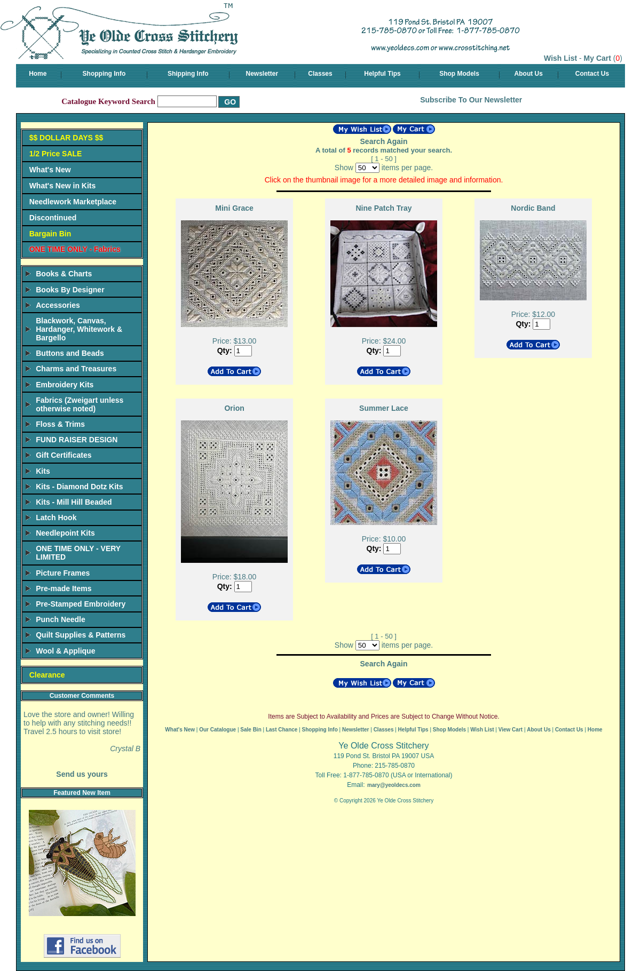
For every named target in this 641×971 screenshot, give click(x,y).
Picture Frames (63, 573)
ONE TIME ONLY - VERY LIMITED (78, 552)
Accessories (58, 305)
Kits (43, 471)
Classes (320, 73)
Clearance (47, 675)
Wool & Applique (65, 651)
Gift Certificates (63, 455)
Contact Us (592, 73)
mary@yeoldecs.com (394, 785)
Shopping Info (104, 73)
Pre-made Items (63, 588)
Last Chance (281, 730)
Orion (234, 408)
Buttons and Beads (70, 353)
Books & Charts (64, 273)
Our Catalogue (217, 730)
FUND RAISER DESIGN (76, 439)
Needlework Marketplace (72, 201)
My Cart (597, 58)
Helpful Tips (382, 73)
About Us (529, 73)
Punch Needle (60, 619)
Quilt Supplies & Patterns (80, 635)
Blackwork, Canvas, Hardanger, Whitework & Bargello (79, 329)
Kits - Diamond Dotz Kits (79, 486)
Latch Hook (56, 517)
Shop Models (459, 73)
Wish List (560, 58)
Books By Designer (70, 289)
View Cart (510, 730)
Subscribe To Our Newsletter (471, 99)
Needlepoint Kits (65, 533)
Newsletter (262, 73)
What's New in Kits (62, 185)
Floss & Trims (60, 424)
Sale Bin (250, 730)
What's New (50, 169)
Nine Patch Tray (383, 208)
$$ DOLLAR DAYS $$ (66, 137)
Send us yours (81, 774)
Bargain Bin (50, 233)
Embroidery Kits (64, 384)
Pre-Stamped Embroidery (80, 604)
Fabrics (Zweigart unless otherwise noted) (79, 404)
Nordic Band (533, 208)
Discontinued (53, 217)
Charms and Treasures (76, 368)
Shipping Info (188, 73)
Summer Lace (383, 408)
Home (37, 73)
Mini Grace (234, 208)
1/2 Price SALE (55, 153)
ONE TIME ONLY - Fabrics (75, 249)
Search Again (384, 141)
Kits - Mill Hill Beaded (74, 502)
